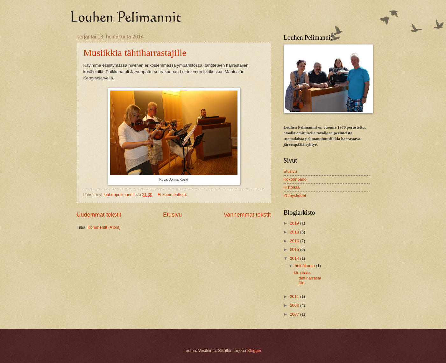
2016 (295, 241)
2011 (295, 296)
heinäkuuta (305, 265)
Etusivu (172, 215)
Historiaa (292, 187)
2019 (295, 223)
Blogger (254, 350)
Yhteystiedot (295, 195)
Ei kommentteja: (173, 194)
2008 (295, 305)
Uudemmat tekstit (99, 215)
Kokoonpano (295, 179)
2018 (295, 232)
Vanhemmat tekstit (247, 215)
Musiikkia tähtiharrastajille (135, 52)
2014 (295, 258)
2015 (295, 249)
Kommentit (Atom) (104, 227)
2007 (295, 314)
